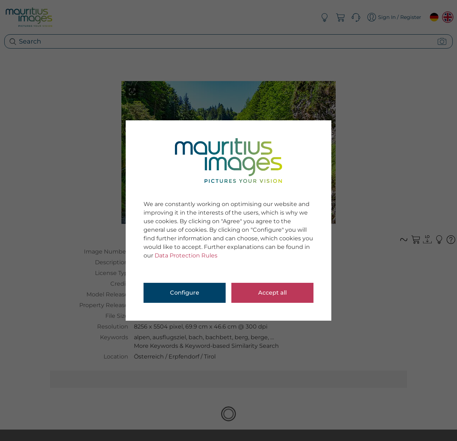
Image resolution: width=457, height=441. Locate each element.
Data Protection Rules (186, 255)
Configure (184, 292)
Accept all (272, 292)
